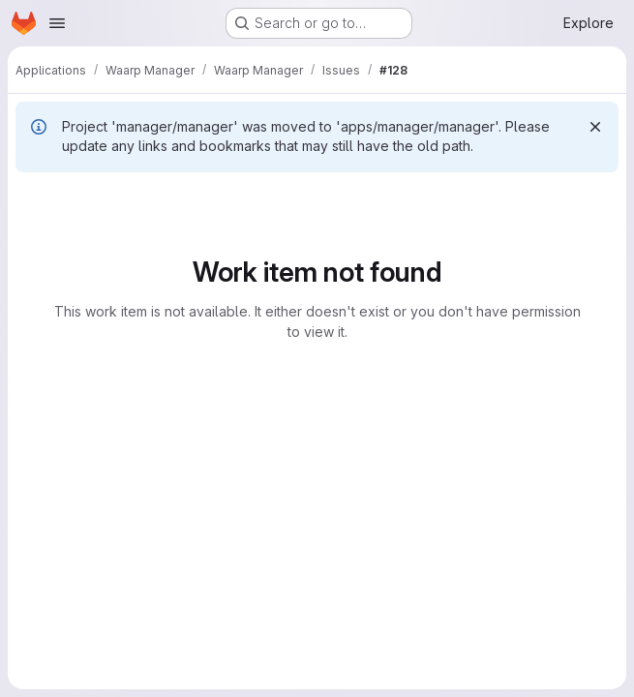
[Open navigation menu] (57, 23)
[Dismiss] (595, 126)
